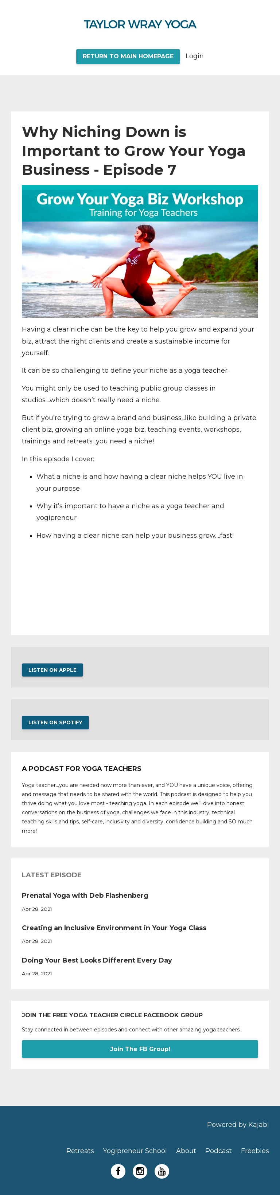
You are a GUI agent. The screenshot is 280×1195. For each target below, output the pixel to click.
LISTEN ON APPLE (52, 670)
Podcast (218, 1151)
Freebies (255, 1151)
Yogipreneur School (135, 1151)
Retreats (80, 1151)
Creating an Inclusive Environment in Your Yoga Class (114, 928)
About (186, 1151)
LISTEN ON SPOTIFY (55, 722)
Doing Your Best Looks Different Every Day (97, 960)
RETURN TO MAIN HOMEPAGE (128, 56)
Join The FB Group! (140, 1049)
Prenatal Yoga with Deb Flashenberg (85, 896)
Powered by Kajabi (238, 1125)
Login (195, 56)
